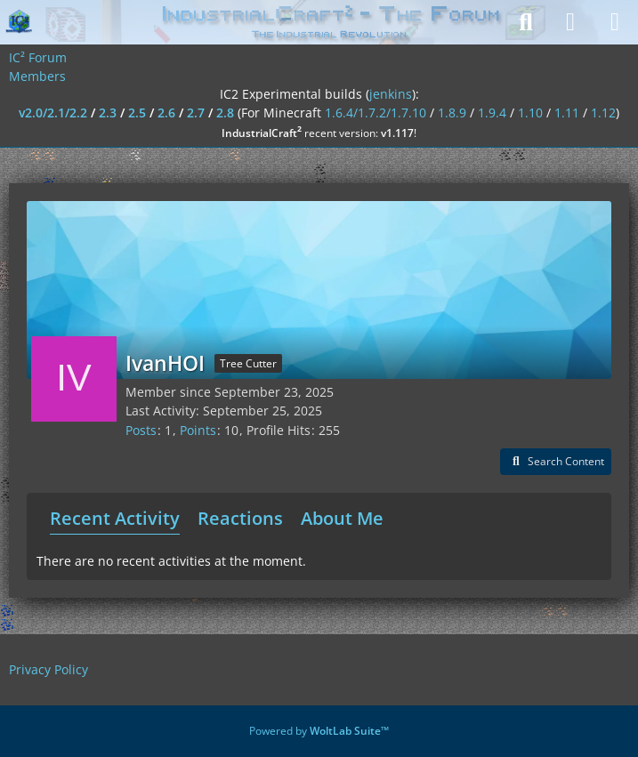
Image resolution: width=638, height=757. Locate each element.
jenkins (390, 93)
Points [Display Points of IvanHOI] (198, 430)
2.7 (196, 112)
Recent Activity (115, 518)
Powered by (319, 730)
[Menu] (615, 22)
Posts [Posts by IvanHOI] (141, 430)
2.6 (166, 112)
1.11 (566, 112)
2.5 (137, 112)
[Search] (526, 22)
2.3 (108, 112)
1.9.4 (492, 112)
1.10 (530, 112)
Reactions (240, 518)
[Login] (570, 22)
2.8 (225, 112)
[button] (555, 461)
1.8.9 (452, 112)
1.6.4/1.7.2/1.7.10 (375, 112)
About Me (342, 518)
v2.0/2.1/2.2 (53, 112)
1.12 (603, 112)
